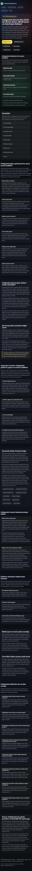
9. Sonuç (5, 156)
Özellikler (4, 7)
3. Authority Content (7, 131)
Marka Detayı (4, 10)
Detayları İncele (7, 41)
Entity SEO (20, 7)
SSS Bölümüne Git (18, 41)
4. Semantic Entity (7, 135)
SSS (11, 10)
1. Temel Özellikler (7, 123)
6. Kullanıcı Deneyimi (7, 144)
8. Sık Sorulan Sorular (8, 152)
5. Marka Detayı (6, 139)
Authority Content (12, 7)
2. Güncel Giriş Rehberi (8, 127)
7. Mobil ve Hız (6, 148)
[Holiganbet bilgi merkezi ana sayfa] (9, 3)
